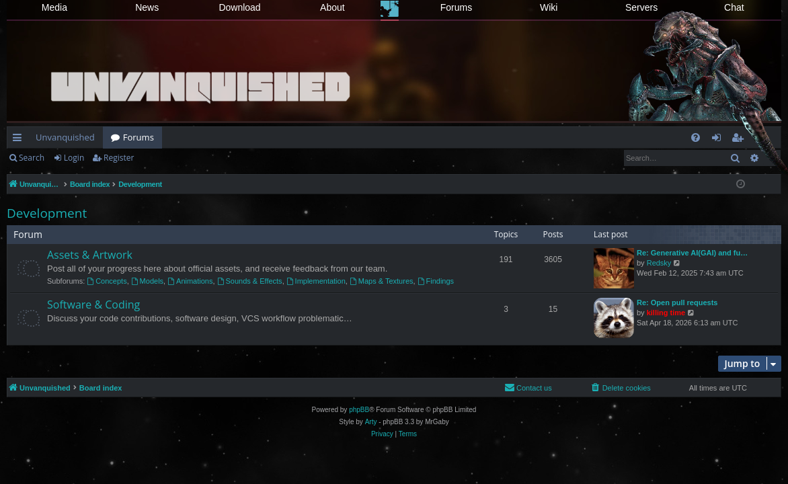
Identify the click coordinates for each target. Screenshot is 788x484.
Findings (436, 281)
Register (119, 157)
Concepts (106, 281)
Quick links (20, 140)
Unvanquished (65, 137)
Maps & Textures (381, 281)
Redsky (659, 263)
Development (47, 213)
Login (74, 157)
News (147, 7)
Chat (734, 7)
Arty (371, 422)
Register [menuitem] (740, 140)
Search (31, 157)
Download (239, 7)
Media (54, 7)
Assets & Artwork (89, 254)
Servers (641, 7)
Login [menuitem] (719, 140)
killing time (666, 313)
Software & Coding (93, 304)
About (332, 7)
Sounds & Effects (249, 281)
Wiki (548, 7)
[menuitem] (695, 137)
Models (147, 281)
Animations (189, 281)
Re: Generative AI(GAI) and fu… (692, 253)
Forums (456, 7)
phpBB (359, 409)
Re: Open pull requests (677, 302)
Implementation (316, 281)
